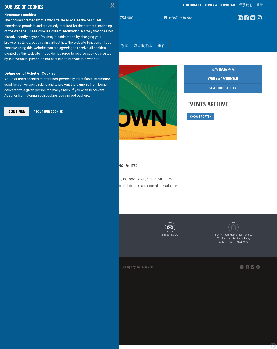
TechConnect (191, 5)
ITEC (133, 165)
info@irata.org (170, 229)
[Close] (273, 346)
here (85, 95)
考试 (124, 45)
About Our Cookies (48, 111)
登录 (259, 5)
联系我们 (246, 5)
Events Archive (207, 104)
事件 (162, 45)
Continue (17, 111)
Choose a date (200, 116)
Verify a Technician (220, 5)
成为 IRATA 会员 (223, 69)
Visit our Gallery (222, 88)
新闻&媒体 (143, 45)
